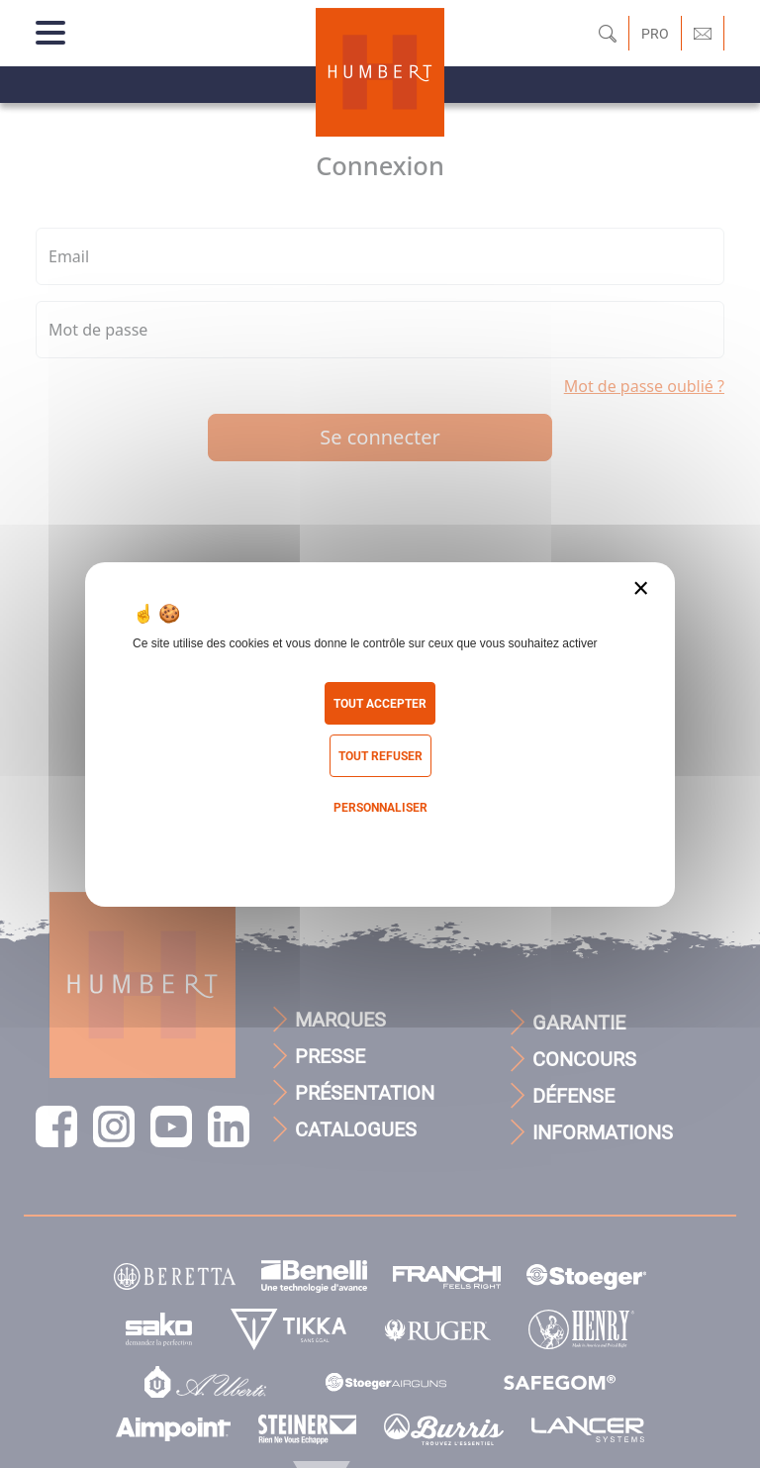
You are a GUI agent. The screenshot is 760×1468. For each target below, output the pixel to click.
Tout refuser (380, 756)
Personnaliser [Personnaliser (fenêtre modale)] (380, 808)
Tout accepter (380, 704)
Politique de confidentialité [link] (380, 847)
